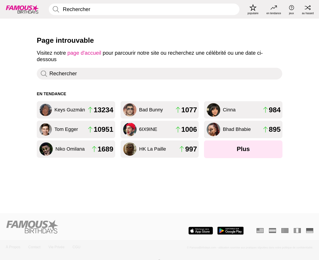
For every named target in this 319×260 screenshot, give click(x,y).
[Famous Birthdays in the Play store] (230, 231)
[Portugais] (284, 230)
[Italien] (297, 230)
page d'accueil (84, 53)
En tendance (51, 93)
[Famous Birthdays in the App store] (201, 231)
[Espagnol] (272, 230)
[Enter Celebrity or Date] (144, 9)
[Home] (81, 227)
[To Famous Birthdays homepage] (22, 9)
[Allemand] (309, 230)
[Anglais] (260, 230)
